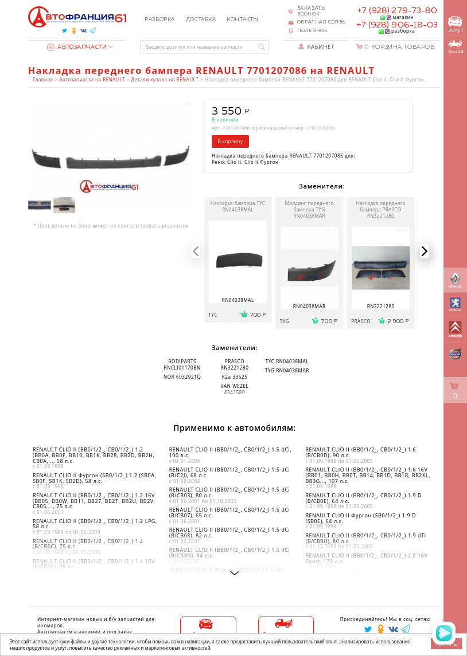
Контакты (243, 19)
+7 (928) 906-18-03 (397, 25)
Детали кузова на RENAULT (165, 79)
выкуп (456, 24)
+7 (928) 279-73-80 (397, 11)
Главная (43, 79)
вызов (456, 47)
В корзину (230, 141)
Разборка (160, 19)
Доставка (201, 19)
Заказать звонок (311, 11)
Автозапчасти (77, 47)
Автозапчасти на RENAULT (92, 79)
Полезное (312, 31)
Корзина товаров (399, 47)
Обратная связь (321, 22)
